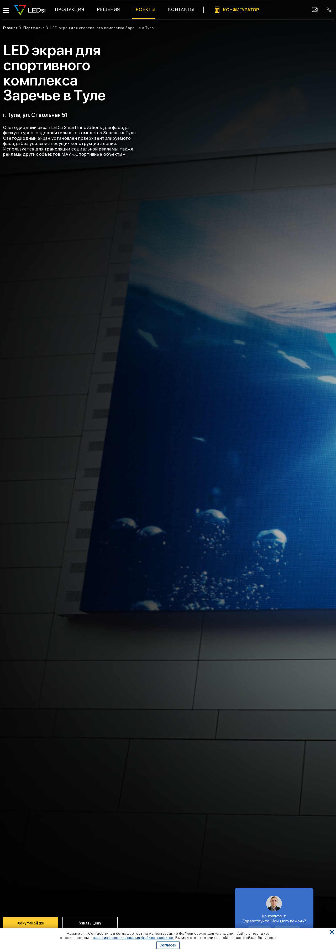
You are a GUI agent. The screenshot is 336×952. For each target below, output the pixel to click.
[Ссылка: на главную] (12, 28)
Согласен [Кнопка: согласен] (168, 945)
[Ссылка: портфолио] (35, 28)
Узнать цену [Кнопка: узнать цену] (90, 923)
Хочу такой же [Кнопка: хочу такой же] (31, 923)
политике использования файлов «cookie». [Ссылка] (133, 937)
